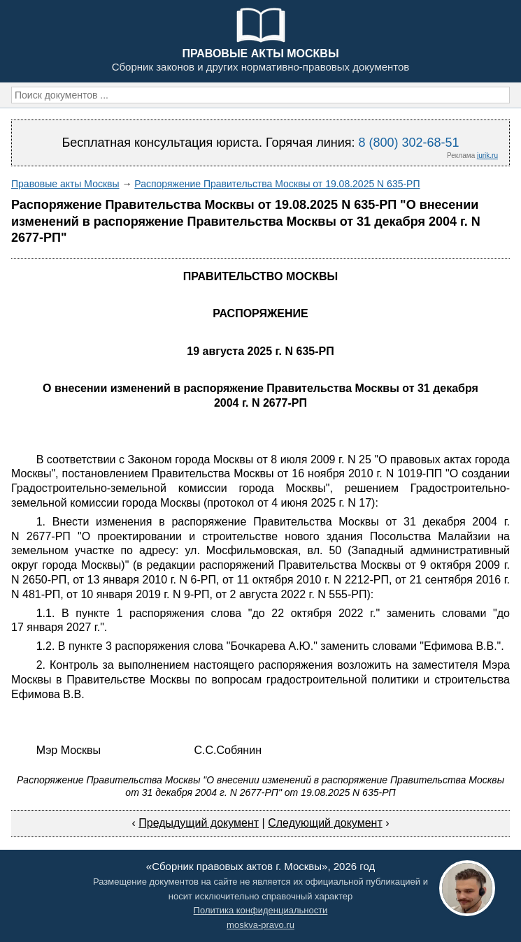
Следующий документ (325, 823)
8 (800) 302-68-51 (408, 143)
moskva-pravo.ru (260, 925)
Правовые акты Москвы (65, 183)
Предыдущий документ (198, 823)
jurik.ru (487, 155)
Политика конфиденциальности (261, 910)
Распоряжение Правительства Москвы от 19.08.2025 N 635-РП (277, 183)
